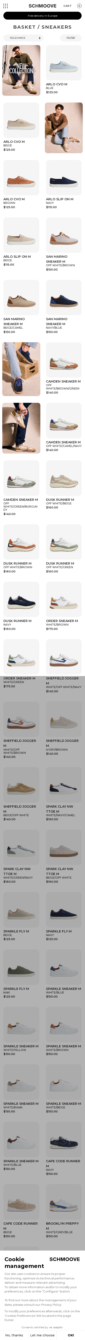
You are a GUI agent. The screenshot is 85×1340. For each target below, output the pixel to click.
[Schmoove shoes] (42, 5)
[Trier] (23, 37)
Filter (71, 37)
